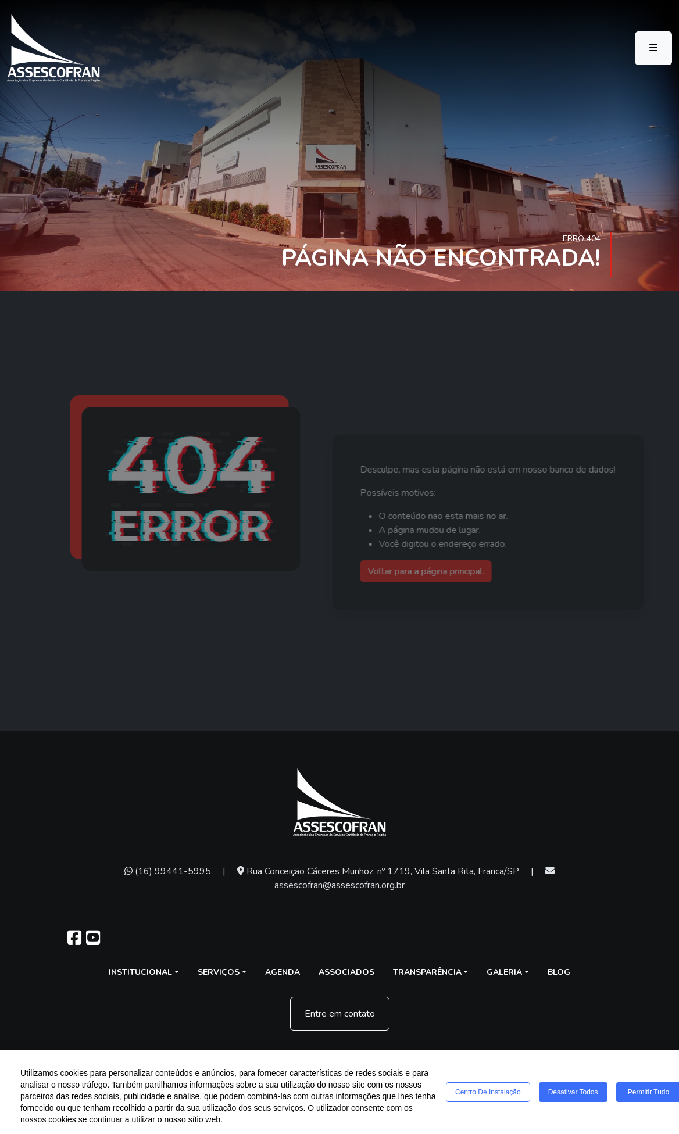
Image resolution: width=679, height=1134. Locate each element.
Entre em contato (340, 1013)
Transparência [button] (427, 972)
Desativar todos (573, 1093)
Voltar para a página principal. (439, 571)
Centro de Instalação (488, 1093)
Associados (346, 972)
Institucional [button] (140, 972)
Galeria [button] (504, 972)
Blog (559, 972)
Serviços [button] (219, 972)
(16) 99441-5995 (167, 871)
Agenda (282, 972)
